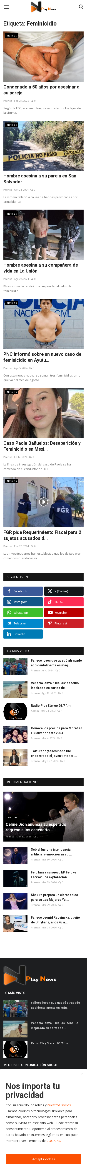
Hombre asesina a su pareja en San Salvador (39, 179)
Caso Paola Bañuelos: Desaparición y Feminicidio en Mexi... (42, 446)
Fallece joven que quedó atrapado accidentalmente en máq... (56, 663)
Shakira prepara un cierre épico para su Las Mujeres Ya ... (54, 897)
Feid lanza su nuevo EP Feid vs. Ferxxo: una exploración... (54, 875)
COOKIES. (54, 1140)
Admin (35, 710)
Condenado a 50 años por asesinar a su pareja (41, 90)
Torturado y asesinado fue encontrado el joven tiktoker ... (54, 753)
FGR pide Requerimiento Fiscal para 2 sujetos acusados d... (42, 535)
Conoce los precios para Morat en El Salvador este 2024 (56, 730)
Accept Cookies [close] (43, 1159)
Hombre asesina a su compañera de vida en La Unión (40, 268)
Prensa (7, 100)
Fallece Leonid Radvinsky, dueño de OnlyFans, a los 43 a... (55, 920)
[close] (82, 1074)
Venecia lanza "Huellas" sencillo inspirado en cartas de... (55, 685)
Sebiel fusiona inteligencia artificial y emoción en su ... (51, 852)
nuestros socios (59, 1105)
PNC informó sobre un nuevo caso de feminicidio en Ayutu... (42, 357)
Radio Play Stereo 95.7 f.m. (51, 705)
